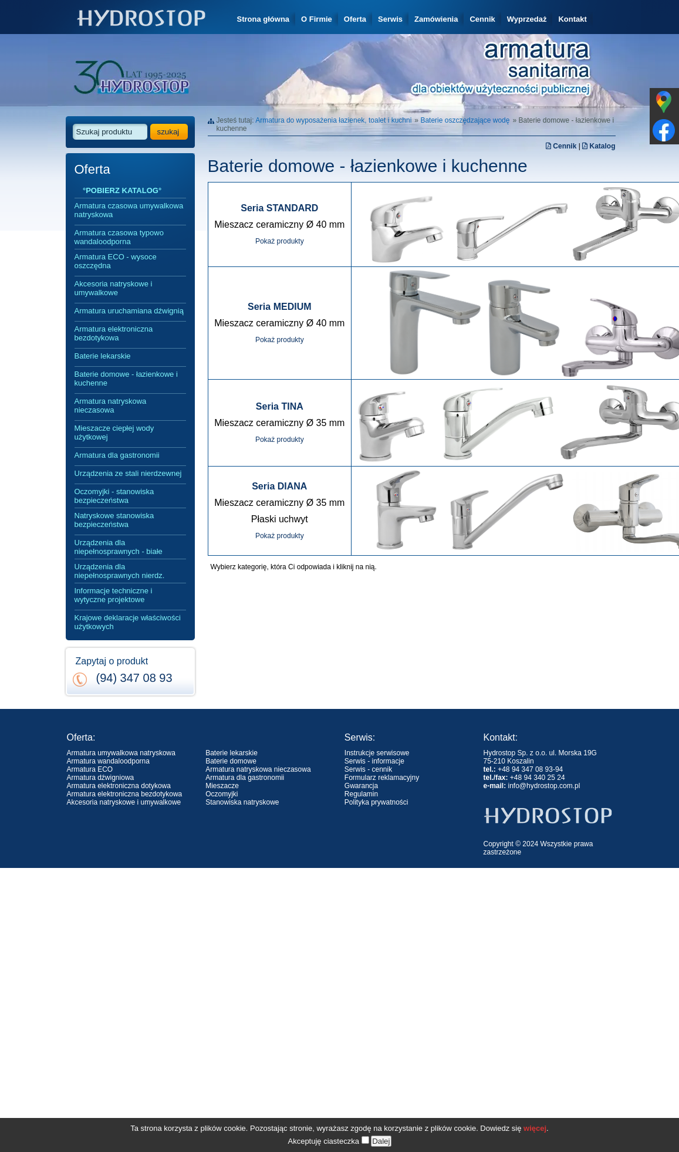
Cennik (482, 19)
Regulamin (361, 794)
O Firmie (316, 19)
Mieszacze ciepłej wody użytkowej (114, 432)
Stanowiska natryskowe (242, 802)
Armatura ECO (90, 769)
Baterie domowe (230, 761)
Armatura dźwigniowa (100, 777)
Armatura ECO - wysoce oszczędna (116, 261)
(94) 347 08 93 (134, 677)
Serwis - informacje (374, 761)
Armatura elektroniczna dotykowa (119, 786)
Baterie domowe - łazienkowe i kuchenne (126, 378)
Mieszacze (222, 786)
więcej (534, 1141)
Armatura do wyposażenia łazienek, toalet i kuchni (333, 120)
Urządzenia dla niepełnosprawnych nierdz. (120, 571)
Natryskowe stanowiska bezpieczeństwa (114, 520)
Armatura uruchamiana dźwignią (129, 310)
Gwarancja (361, 786)
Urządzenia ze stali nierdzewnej (128, 473)
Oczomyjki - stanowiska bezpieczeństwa (114, 496)
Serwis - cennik (368, 769)
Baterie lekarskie (103, 356)
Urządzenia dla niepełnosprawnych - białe (119, 547)
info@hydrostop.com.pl (544, 786)
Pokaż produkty (279, 241)
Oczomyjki (221, 794)
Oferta (355, 19)
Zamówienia (436, 19)
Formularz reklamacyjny (381, 777)
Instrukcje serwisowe (377, 753)
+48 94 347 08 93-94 (530, 769)
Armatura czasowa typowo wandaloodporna (119, 237)
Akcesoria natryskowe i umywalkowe (114, 288)
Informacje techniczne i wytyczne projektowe (114, 595)
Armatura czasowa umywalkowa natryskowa (129, 210)
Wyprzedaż (527, 19)
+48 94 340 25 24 (537, 777)
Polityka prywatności (376, 802)
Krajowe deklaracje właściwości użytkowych (128, 622)
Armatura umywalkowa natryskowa (121, 753)
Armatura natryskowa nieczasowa (111, 405)
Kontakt (572, 19)
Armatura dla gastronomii (117, 455)
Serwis (390, 19)
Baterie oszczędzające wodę (464, 120)
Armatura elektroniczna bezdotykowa (114, 333)
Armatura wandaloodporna (108, 761)
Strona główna (263, 19)
